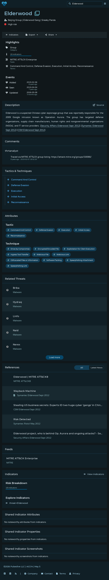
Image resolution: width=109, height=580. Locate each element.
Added (12, 82)
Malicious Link (61, 254)
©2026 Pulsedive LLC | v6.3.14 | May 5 (22, 566)
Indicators (12, 35)
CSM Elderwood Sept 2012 (31, 130)
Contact (47, 573)
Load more (54, 357)
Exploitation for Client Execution (79, 249)
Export (30, 35)
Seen (11, 87)
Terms (61, 573)
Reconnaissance (16, 236)
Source (98, 105)
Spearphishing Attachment (80, 260)
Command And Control (19, 230)
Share (49, 35)
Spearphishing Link (17, 266)
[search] (85, 4)
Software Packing (52, 260)
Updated (13, 92)
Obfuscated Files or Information (23, 260)
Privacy (74, 573)
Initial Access (82, 230)
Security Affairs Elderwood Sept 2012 (60, 125)
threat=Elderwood (17, 503)
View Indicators (94, 474)
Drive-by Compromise (19, 249)
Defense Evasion (44, 230)
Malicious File (41, 254)
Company (31, 573)
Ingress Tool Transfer (18, 254)
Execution (64, 230)
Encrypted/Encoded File (47, 249)
